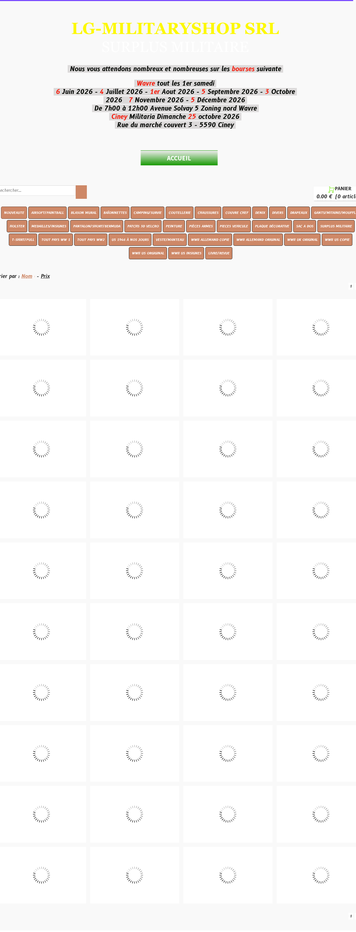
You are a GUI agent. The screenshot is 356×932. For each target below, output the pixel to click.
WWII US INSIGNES (186, 253)
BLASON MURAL (83, 212)
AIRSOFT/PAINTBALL (47, 212)
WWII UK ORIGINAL (302, 239)
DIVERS (277, 212)
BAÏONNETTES (114, 212)
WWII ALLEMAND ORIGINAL (258, 239)
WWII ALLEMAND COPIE (210, 239)
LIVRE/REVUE (218, 253)
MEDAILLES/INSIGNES (48, 226)
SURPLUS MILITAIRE (336, 226)
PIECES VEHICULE (233, 226)
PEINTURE (173, 226)
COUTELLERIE (179, 212)
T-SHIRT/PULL (23, 239)
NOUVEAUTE (14, 212)
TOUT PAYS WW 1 (55, 239)
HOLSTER (16, 226)
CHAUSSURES (207, 212)
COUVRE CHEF (236, 212)
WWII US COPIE (337, 239)
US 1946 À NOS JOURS (130, 239)
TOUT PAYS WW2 (90, 239)
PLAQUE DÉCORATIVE (272, 226)
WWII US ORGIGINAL (148, 253)
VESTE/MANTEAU (170, 239)
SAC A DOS (304, 226)
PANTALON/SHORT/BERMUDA (96, 226)
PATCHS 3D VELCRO (142, 226)
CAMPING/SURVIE (147, 212)
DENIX (260, 212)
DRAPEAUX (298, 212)
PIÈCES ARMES (200, 226)
